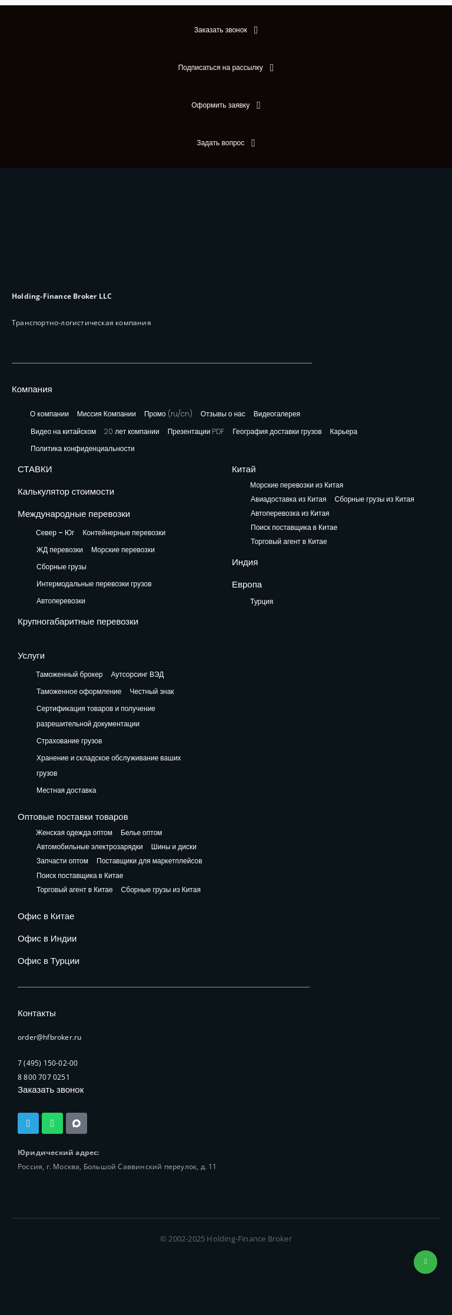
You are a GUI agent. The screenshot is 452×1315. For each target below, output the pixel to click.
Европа (247, 584)
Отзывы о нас (223, 414)
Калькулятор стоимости (66, 491)
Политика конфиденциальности (83, 448)
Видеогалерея (277, 414)
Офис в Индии (47, 938)
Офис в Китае (46, 916)
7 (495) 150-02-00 (48, 1063)
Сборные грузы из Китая (374, 499)
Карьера (344, 431)
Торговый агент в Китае (289, 542)
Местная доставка (66, 790)
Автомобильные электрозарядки (89, 847)
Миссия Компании (106, 414)
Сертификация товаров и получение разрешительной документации (95, 716)
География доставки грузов (276, 431)
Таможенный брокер (69, 674)
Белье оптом (141, 833)
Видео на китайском (63, 431)
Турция (261, 601)
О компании (49, 414)
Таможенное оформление (78, 691)
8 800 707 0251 (44, 1077)
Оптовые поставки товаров (73, 816)
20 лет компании (131, 431)
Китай (244, 469)
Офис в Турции (48, 960)
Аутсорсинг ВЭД (137, 674)
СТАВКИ (35, 469)
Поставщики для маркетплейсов (149, 861)
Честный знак (151, 691)
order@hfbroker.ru (49, 1037)
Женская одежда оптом (74, 833)
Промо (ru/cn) (168, 414)
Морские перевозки (123, 550)
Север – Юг (55, 533)
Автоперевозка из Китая (290, 513)
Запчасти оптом (62, 861)
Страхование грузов (69, 741)
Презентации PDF (196, 431)
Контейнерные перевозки (123, 533)
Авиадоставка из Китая (288, 499)
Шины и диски (174, 847)
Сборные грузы (61, 567)
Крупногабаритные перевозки (78, 621)
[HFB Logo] (61, 229)
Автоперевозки (60, 601)
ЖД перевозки (59, 550)
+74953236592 (425, 1262)
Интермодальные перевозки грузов (94, 584)
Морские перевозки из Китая (296, 485)
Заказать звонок (51, 1089)
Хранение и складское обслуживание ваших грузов (108, 765)
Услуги (31, 655)
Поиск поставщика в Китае (294, 527)
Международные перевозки (74, 514)
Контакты (37, 1013)
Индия (245, 562)
